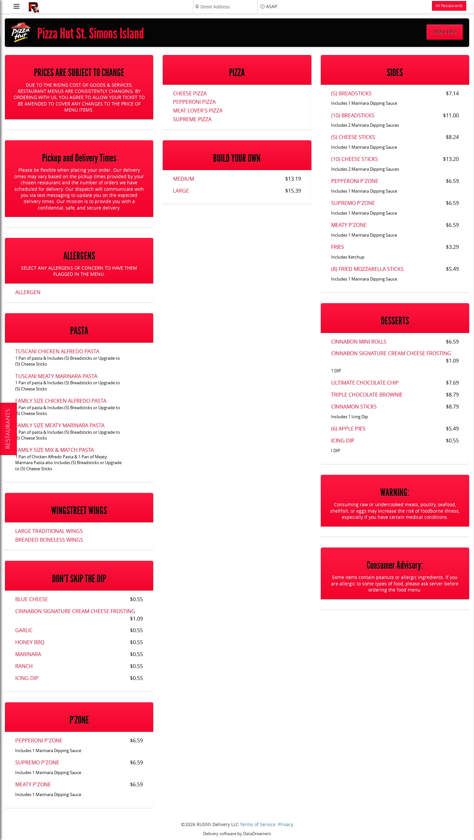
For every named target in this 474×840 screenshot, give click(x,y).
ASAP (271, 6)
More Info (445, 32)
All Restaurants (449, 6)
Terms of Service (257, 824)
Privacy (285, 824)
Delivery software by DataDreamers (237, 833)
